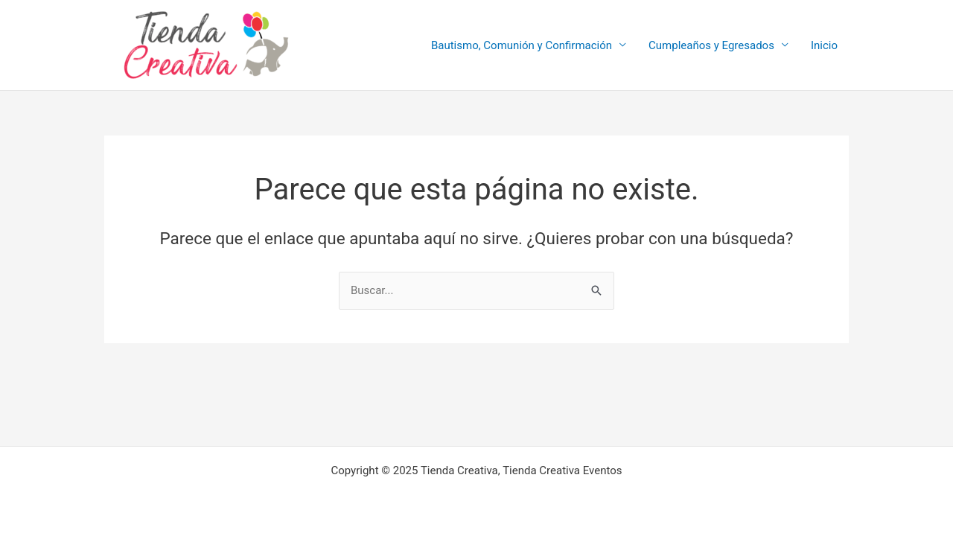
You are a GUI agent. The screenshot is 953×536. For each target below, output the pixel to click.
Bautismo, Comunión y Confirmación (521, 45)
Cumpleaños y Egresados (711, 45)
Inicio (824, 45)
